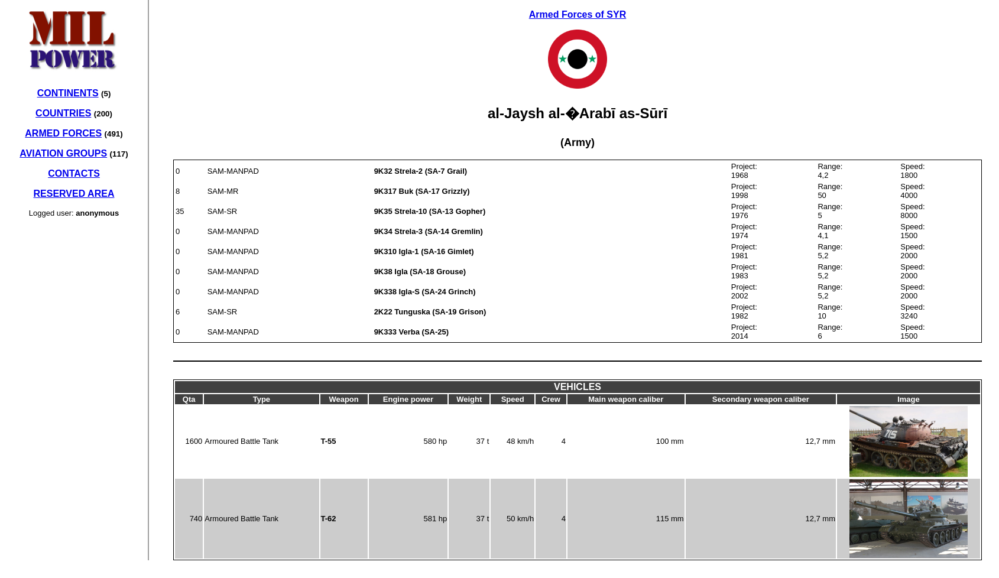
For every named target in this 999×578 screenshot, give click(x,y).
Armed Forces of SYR (577, 14)
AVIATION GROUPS (63, 153)
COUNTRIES (63, 113)
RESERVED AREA (74, 194)
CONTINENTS (68, 93)
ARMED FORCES (63, 133)
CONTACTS (74, 173)
